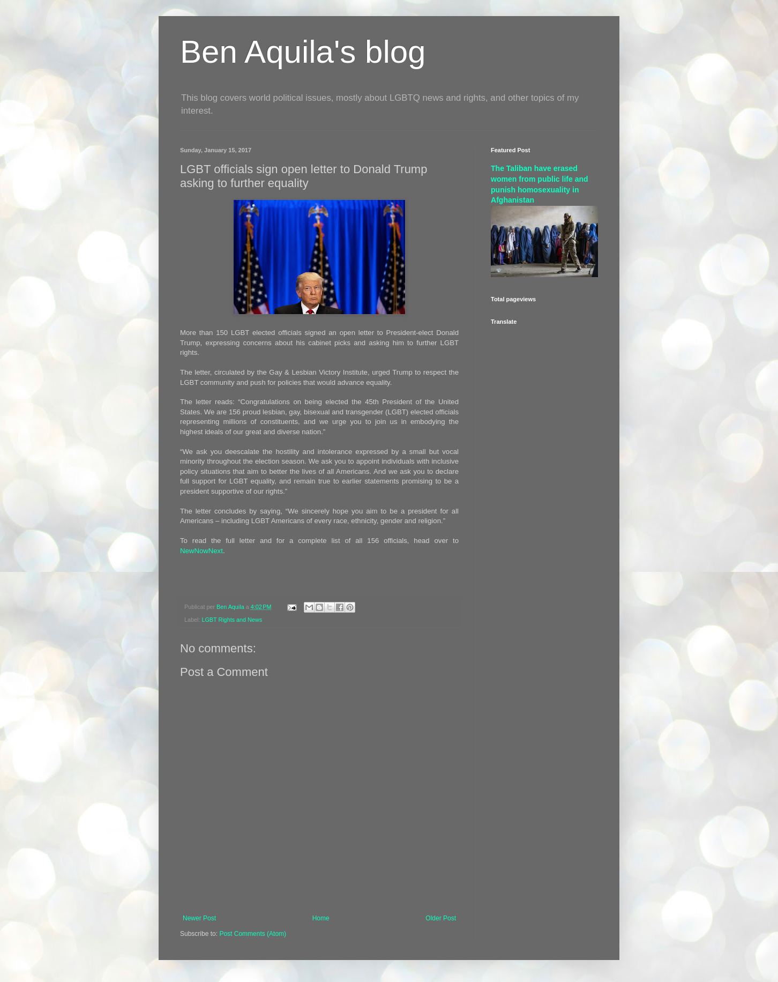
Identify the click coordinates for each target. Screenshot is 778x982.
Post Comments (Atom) (252, 934)
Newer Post (199, 918)
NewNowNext (201, 551)
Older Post (440, 918)
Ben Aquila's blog (302, 52)
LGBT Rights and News (231, 619)
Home (321, 918)
